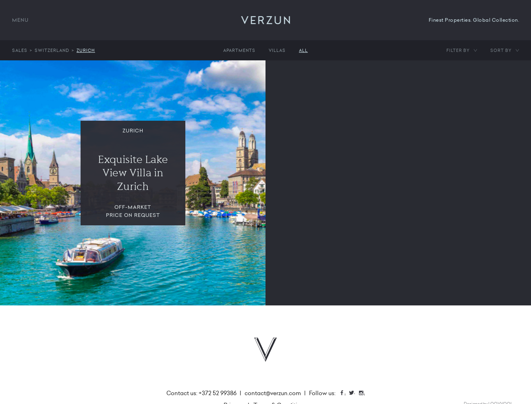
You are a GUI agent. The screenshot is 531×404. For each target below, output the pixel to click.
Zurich (86, 50)
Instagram (364, 394)
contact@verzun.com (273, 393)
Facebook (344, 394)
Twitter (354, 394)
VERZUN (265, 20)
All (303, 50)
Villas (277, 50)
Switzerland (52, 50)
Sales (19, 50)
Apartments (239, 50)
